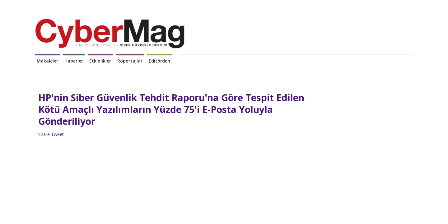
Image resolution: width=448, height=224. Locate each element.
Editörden (159, 61)
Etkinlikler (100, 61)
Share (44, 134)
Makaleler (47, 61)
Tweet (57, 134)
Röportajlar (129, 61)
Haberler (73, 61)
